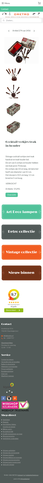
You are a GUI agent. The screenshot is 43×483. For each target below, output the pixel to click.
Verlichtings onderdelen (10, 438)
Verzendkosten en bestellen (10, 362)
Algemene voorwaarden (9, 366)
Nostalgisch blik (8, 431)
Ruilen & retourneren (8, 364)
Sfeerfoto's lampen (7, 376)
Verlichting (6, 420)
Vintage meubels (8, 455)
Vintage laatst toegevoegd (12, 462)
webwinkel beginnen (32, 475)
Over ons (4, 374)
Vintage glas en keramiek (11, 453)
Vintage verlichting (9, 450)
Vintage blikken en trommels (12, 457)
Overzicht (11, 195)
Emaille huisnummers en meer (12, 434)
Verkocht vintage (8, 465)
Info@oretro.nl (8, 336)
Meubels (5, 422)
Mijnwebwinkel (25, 479)
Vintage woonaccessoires (11, 460)
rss (24, 475)
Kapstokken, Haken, (9, 424)
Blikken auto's (7, 429)
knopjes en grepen (9, 427)
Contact (4, 9)
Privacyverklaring (7, 369)
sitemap (20, 475)
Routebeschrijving (7, 371)
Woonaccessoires (8, 436)
